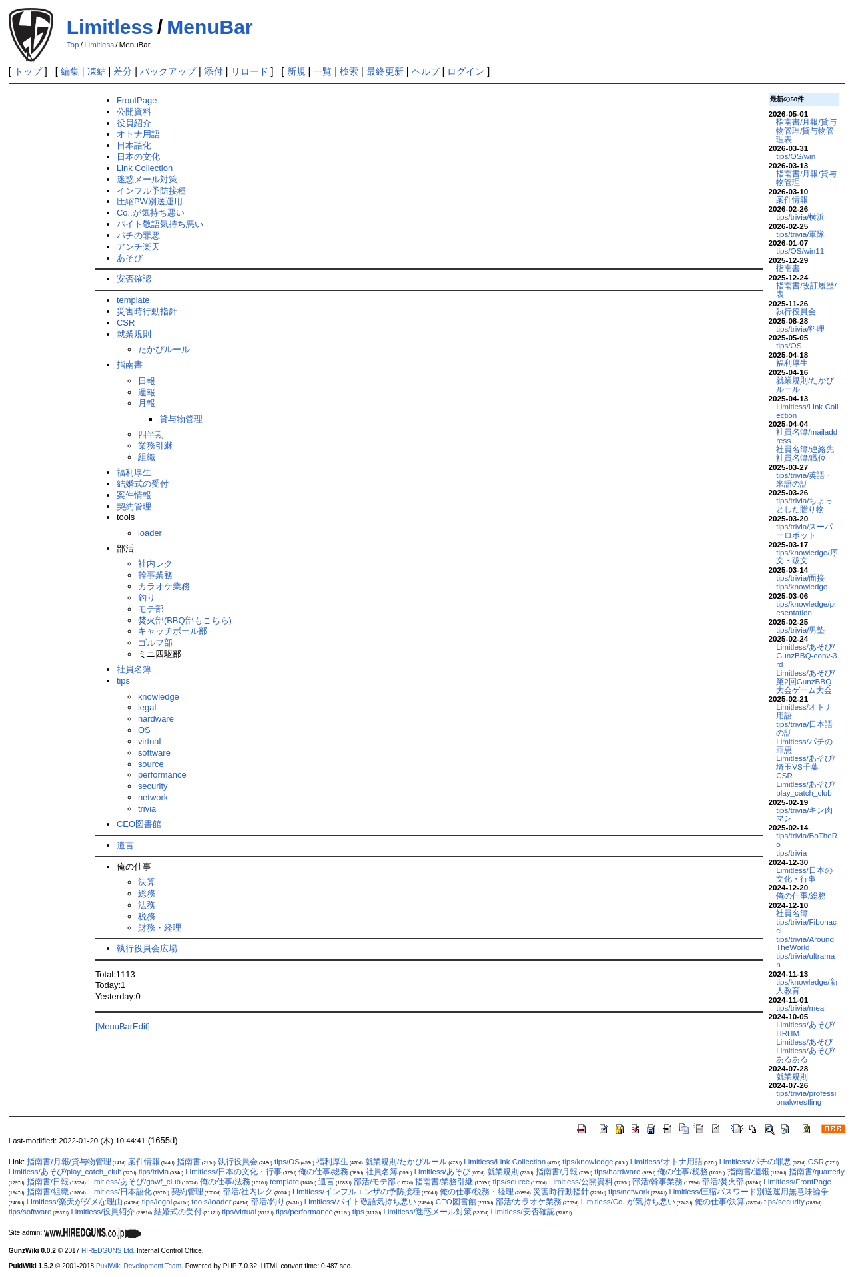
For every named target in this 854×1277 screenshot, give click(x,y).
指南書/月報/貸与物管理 (806, 177)
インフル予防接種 (151, 191)
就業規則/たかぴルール (805, 384)
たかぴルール (164, 349)
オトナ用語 (138, 134)
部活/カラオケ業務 (529, 1202)
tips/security (784, 1202)
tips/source (511, 1182)
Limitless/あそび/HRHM (805, 1028)
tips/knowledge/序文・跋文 (806, 556)
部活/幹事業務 (657, 1182)
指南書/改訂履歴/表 (806, 289)
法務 (146, 905)
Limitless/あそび (804, 1041)
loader (150, 533)
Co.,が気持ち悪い (151, 213)
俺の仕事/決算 (720, 1202)
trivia (147, 809)
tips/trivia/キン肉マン (804, 814)
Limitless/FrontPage (797, 1182)
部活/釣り (268, 1202)
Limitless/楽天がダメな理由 (75, 1202)
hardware (156, 719)
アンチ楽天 (138, 247)
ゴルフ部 (155, 642)
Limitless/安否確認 (523, 1212)
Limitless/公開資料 (581, 1182)
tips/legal (157, 1202)
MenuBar (209, 27)
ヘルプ (426, 71)
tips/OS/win (795, 156)
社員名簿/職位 (801, 457)
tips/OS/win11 (800, 250)
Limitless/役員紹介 (103, 1212)
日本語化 (134, 145)
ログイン (465, 71)
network (153, 797)
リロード (249, 71)
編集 (70, 71)
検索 (349, 71)
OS (144, 730)
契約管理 (134, 506)
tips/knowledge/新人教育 (806, 986)
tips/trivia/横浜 (800, 216)
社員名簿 (134, 669)
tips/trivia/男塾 (800, 629)
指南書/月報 (557, 1172)
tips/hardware (617, 1172)
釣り (146, 598)
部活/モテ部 (375, 1182)
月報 (146, 403)
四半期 (151, 434)
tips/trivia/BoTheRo (806, 839)
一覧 (322, 71)
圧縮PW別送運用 (150, 201)
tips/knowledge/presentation (806, 608)
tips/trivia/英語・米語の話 (804, 479)
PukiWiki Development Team (138, 1266)
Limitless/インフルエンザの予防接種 (356, 1192)
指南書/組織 (48, 1192)
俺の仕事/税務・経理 (477, 1192)
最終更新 (385, 71)
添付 (213, 71)
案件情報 (134, 495)
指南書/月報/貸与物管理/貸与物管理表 (806, 130)
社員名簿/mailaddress (806, 436)
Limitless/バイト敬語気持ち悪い (360, 1202)
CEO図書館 (139, 824)
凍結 (96, 71)
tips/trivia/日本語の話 (804, 728)
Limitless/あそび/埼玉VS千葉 (805, 762)
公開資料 (134, 112)
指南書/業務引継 (444, 1182)
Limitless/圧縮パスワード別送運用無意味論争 (749, 1192)
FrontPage (137, 100)
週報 (146, 392)
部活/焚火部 (723, 1182)
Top (73, 45)
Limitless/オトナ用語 (804, 711)
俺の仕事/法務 (225, 1182)
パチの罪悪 (138, 235)
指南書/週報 (748, 1172)
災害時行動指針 (147, 311)
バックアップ (168, 71)
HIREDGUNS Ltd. (108, 1250)
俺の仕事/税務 (682, 1172)
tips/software (30, 1212)
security (153, 786)
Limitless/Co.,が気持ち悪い (628, 1202)
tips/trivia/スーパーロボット (804, 530)
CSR (126, 323)
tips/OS (788, 345)
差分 (122, 71)
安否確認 (134, 279)
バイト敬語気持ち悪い (160, 224)
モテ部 (151, 609)
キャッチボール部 (172, 631)
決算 (146, 882)
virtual (149, 741)
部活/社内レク (248, 1192)
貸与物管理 (181, 419)
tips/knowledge (801, 586)
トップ (28, 71)
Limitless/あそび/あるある (805, 1054)
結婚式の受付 (143, 484)
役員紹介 (134, 123)
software (154, 753)
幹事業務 (155, 575)
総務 (146, 893)
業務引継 (155, 446)
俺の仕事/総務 (801, 895)
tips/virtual (239, 1212)
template (133, 300)
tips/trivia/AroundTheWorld (805, 943)
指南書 (130, 365)
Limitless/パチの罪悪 (804, 745)
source (151, 764)
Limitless (110, 27)
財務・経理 (159, 928)
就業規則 (134, 334)
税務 (146, 916)
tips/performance (304, 1212)
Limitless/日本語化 (120, 1192)
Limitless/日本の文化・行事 (804, 874)
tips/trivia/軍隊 (800, 234)
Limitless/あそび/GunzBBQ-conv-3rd (806, 655)
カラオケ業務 (164, 586)
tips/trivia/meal (801, 1007)
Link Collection (145, 168)
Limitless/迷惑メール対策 (428, 1212)
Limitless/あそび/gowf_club (134, 1182)
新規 (296, 71)
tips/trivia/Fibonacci (806, 926)
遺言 (125, 845)
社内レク (155, 564)
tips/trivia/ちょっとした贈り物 (804, 504)
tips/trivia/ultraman (805, 960)
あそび (130, 258)
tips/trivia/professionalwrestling (806, 1097)
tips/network (628, 1192)
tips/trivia (791, 852)
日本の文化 (138, 157)
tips (123, 681)
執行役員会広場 (147, 948)
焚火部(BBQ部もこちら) (185, 620)
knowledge (158, 697)
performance (162, 775)
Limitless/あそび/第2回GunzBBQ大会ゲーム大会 (805, 681)
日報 (146, 381)
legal (147, 707)
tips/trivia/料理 (800, 328)
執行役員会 (796, 311)
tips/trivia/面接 (800, 577)
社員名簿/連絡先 (805, 449)
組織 (146, 457)
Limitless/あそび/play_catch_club (805, 788)
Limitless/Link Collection (807, 410)
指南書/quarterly (817, 1172)
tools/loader (211, 1202)
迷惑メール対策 (147, 179)
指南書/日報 (48, 1182)
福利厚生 (134, 472)
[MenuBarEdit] (122, 1026)
